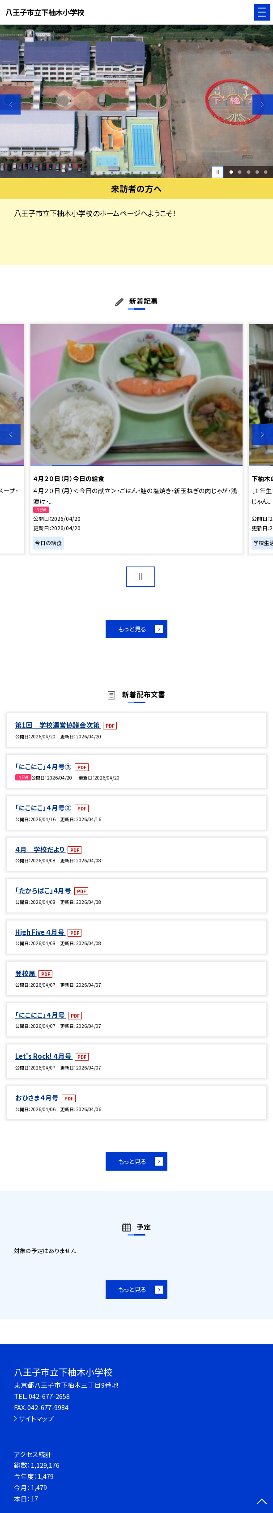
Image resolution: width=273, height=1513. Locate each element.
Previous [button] (10, 104)
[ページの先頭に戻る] (262, 1502)
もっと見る (132, 628)
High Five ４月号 (40, 932)
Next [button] (262, 104)
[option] (136, 101)
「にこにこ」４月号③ (44, 766)
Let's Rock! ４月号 (44, 1056)
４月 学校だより (40, 849)
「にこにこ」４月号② (44, 807)
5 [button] (265, 172)
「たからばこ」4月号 (44, 890)
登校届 (26, 973)
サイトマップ (36, 1418)
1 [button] (231, 172)
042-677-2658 (49, 1396)
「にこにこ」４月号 (40, 1014)
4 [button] (257, 172)
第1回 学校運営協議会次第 (58, 724)
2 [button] (240, 172)
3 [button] (248, 172)
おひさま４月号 (37, 1097)
